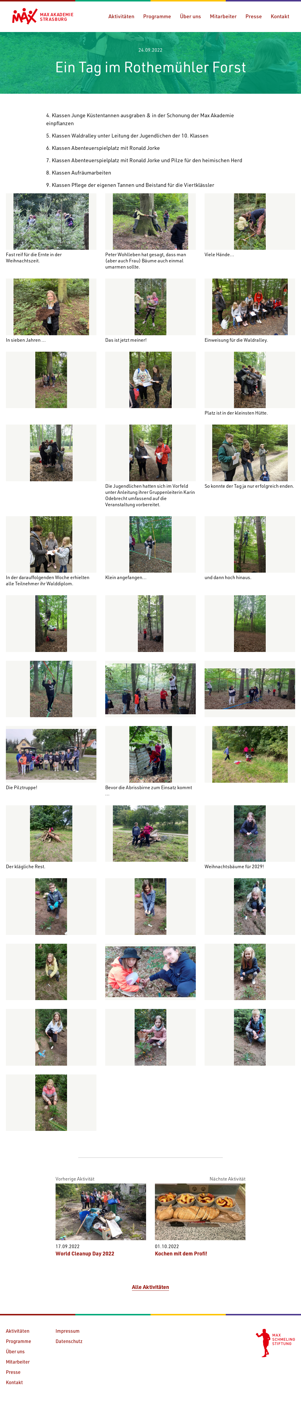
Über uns (190, 16)
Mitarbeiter (223, 16)
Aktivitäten (121, 16)
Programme (157, 16)
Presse (253, 16)
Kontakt (280, 16)
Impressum (68, 1331)
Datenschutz (69, 1341)
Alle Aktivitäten (150, 1286)
